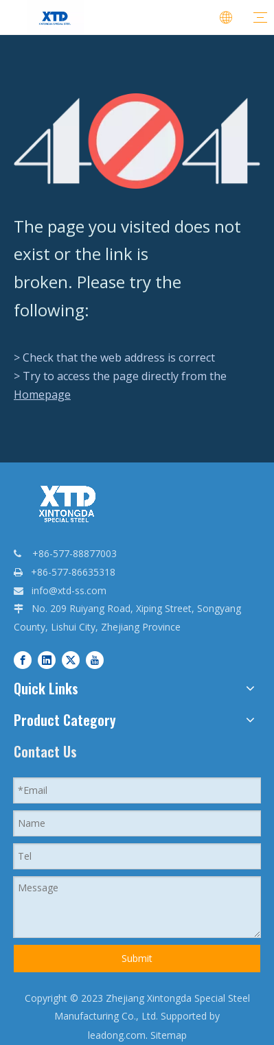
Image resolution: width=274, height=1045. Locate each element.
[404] (137, 141)
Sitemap (168, 1035)
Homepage (42, 394)
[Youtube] (95, 659)
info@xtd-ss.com (69, 590)
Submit (137, 958)
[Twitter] (71, 659)
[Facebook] (23, 659)
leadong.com (117, 1035)
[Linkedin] (47, 659)
